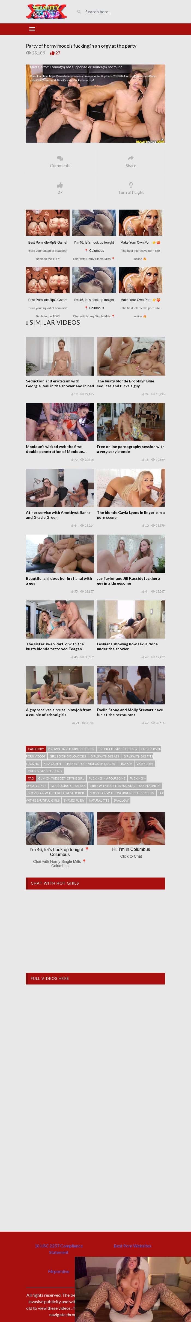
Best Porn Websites (132, 1245)
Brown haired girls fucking (71, 749)
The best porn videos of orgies (90, 763)
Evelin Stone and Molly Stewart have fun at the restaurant (130, 712)
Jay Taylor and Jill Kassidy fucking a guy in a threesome (128, 580)
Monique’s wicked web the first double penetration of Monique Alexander (54, 451)
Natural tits (99, 800)
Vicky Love (144, 763)
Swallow (121, 800)
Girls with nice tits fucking (112, 785)
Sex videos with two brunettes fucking (122, 793)
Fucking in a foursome (107, 778)
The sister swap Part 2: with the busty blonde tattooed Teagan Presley (55, 649)
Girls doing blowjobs (68, 756)
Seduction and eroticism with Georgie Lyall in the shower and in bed (60, 383)
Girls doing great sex (67, 785)
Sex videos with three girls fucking (56, 793)
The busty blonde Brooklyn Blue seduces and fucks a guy (125, 383)
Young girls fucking (45, 771)
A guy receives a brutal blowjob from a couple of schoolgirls (58, 712)
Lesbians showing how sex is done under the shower (127, 646)
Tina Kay (125, 763)
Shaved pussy (74, 800)
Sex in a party (149, 785)
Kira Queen (52, 763)
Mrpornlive (58, 1271)
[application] (95, 104)
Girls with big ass (104, 756)
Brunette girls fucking (118, 749)
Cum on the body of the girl (61, 778)
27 (57, 52)
